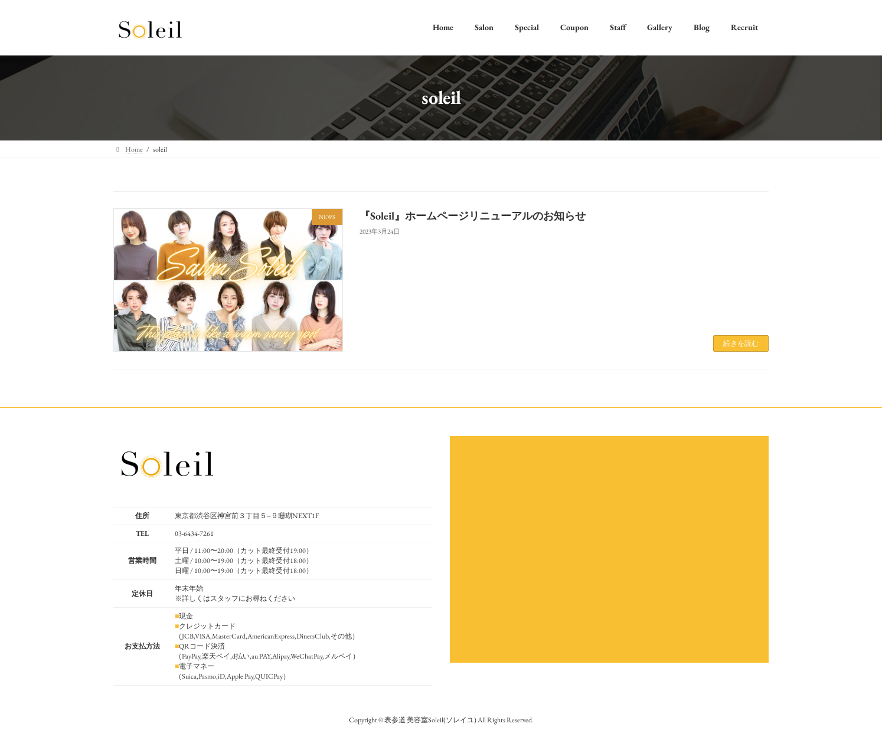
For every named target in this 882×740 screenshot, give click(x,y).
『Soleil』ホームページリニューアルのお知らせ (473, 215)
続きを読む (741, 343)
